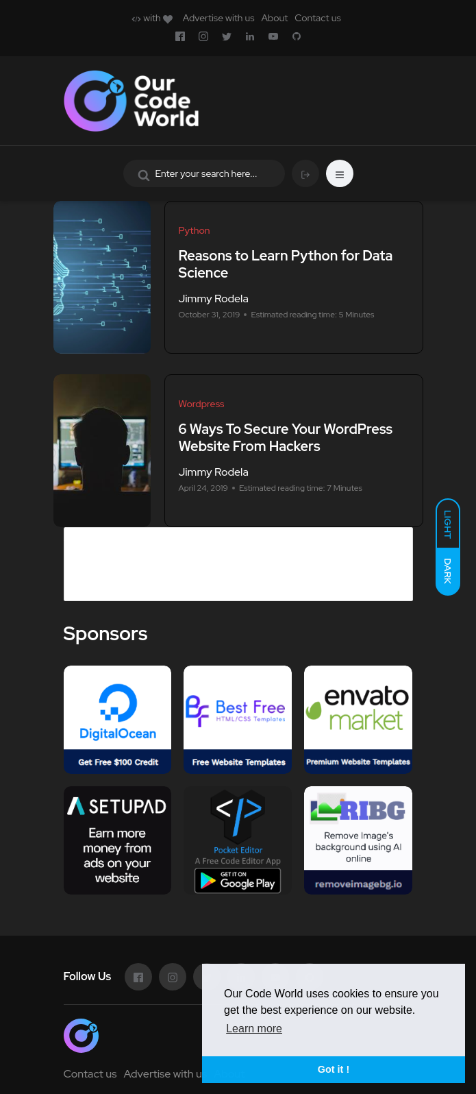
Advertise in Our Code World (154, 536)
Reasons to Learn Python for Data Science (286, 264)
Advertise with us (219, 18)
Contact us (317, 18)
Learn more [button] (254, 1028)
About (274, 18)
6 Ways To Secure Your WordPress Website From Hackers (286, 437)
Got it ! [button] (333, 1069)
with (151, 18)
